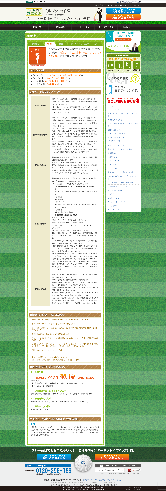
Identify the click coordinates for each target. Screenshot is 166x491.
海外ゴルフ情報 (114, 141)
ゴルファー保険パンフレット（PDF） (110, 470)
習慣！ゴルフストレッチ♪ (117, 145)
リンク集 (109, 5)
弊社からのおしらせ (115, 120)
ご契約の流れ (59, 27)
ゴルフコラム (112, 168)
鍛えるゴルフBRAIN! (115, 190)
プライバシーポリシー (133, 5)
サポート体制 (83, 27)
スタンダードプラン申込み (123, 11)
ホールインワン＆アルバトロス (85, 44)
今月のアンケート (114, 157)
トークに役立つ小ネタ (116, 138)
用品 (62, 44)
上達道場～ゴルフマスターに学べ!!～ (121, 149)
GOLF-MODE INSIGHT (117, 134)
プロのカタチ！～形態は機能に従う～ (121, 182)
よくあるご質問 (106, 27)
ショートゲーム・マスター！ (118, 186)
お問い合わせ (129, 27)
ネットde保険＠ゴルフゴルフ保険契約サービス (48, 12)
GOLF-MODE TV (114, 130)
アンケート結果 (113, 209)
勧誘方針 (99, 5)
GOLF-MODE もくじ (115, 164)
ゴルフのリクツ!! (114, 109)
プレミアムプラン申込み (123, 17)
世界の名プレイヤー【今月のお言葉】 (121, 172)
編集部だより (112, 153)
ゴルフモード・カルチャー (117, 202)
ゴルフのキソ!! (113, 194)
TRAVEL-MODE (113, 161)
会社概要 (118, 5)
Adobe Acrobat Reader (134, 470)
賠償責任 (36, 44)
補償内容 (36, 27)
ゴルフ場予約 (112, 206)
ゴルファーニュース (115, 198)
